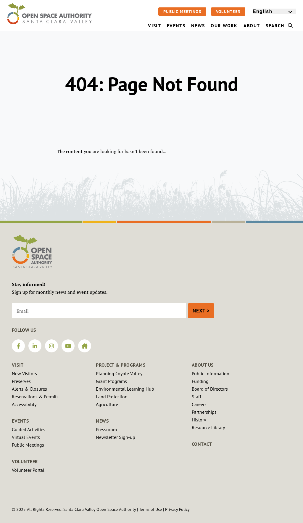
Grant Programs (111, 381)
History (199, 420)
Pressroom (106, 429)
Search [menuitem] (279, 25)
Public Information (210, 373)
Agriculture (107, 404)
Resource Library (208, 427)
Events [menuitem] (176, 25)
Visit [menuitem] (154, 25)
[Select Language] (274, 11)
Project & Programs (120, 365)
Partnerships (204, 412)
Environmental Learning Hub (125, 389)
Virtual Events (26, 437)
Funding (200, 381)
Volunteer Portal (28, 470)
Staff (196, 397)
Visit (18, 365)
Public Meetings (182, 11)
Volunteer (228, 11)
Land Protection (112, 397)
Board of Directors (210, 389)
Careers (199, 404)
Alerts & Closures (29, 389)
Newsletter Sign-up (115, 437)
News (102, 421)
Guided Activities (28, 429)
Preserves (21, 381)
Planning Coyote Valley (119, 373)
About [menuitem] (252, 25)
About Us (203, 365)
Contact (202, 444)
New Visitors (24, 373)
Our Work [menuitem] (224, 25)
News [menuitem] (198, 25)
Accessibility (24, 404)
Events (20, 421)
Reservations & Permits (35, 397)
